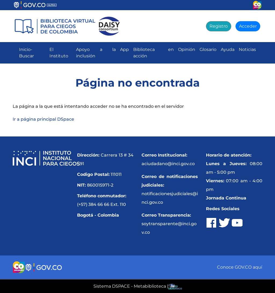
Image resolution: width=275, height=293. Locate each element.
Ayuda (227, 49)
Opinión (186, 49)
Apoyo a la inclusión (95, 52)
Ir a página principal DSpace (43, 119)
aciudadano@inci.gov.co (168, 163)
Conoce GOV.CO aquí (239, 267)
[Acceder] (248, 26)
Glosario (208, 49)
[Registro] (218, 26)
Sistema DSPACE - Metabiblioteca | (130, 286)
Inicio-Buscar (26, 52)
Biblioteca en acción (153, 52)
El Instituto (58, 52)
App (124, 49)
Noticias (247, 49)
